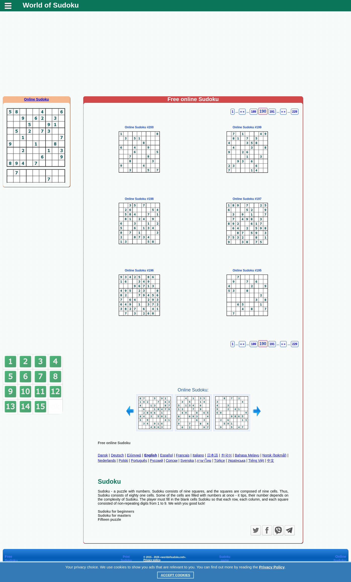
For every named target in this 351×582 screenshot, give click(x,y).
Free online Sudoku (114, 443)
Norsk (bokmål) (274, 455)
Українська (236, 460)
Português (139, 460)
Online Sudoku (36, 99)
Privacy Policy (272, 567)
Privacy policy (151, 560)
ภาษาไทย (204, 460)
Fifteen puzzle (109, 519)
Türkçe (219, 460)
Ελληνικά (134, 455)
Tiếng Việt (256, 460)
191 (272, 111)
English (150, 455)
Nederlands (107, 460)
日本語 (212, 455)
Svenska (187, 460)
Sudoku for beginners (116, 511)
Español (166, 455)
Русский (156, 460)
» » (283, 111)
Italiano (198, 455)
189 (253, 111)
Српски (171, 460)
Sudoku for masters (114, 515)
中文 (270, 460)
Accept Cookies (175, 575)
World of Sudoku (51, 5)
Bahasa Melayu (247, 455)
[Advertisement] (175, 55)
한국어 (226, 455)
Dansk (103, 455)
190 (262, 111)
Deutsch (117, 455)
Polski (123, 460)
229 (294, 111)
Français (183, 455)
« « (242, 111)
